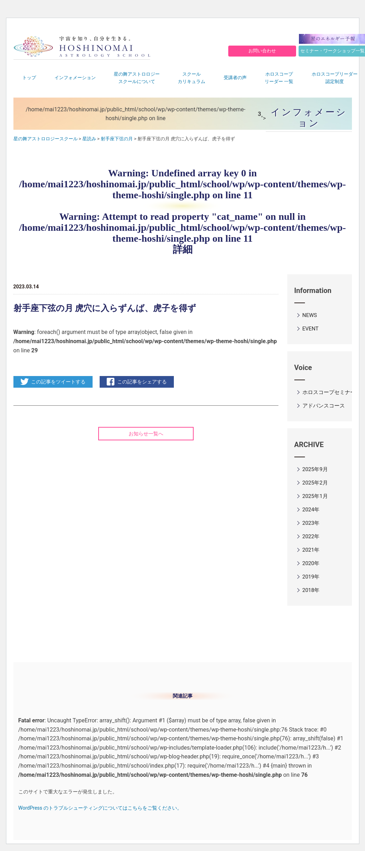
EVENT (310, 328)
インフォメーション (75, 77)
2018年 (311, 590)
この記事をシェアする (142, 382)
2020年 (311, 563)
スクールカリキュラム (191, 77)
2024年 (311, 509)
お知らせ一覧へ (146, 433)
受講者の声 (235, 77)
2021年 (311, 550)
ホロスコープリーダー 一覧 (279, 77)
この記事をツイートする (58, 382)
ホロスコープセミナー (328, 392)
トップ (29, 77)
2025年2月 (315, 483)
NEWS (309, 315)
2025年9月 (315, 469)
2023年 (311, 523)
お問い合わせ (262, 50)
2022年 (311, 536)
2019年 (311, 577)
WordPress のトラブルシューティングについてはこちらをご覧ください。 (100, 808)
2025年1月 (315, 496)
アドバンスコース (323, 406)
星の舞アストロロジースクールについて (137, 77)
